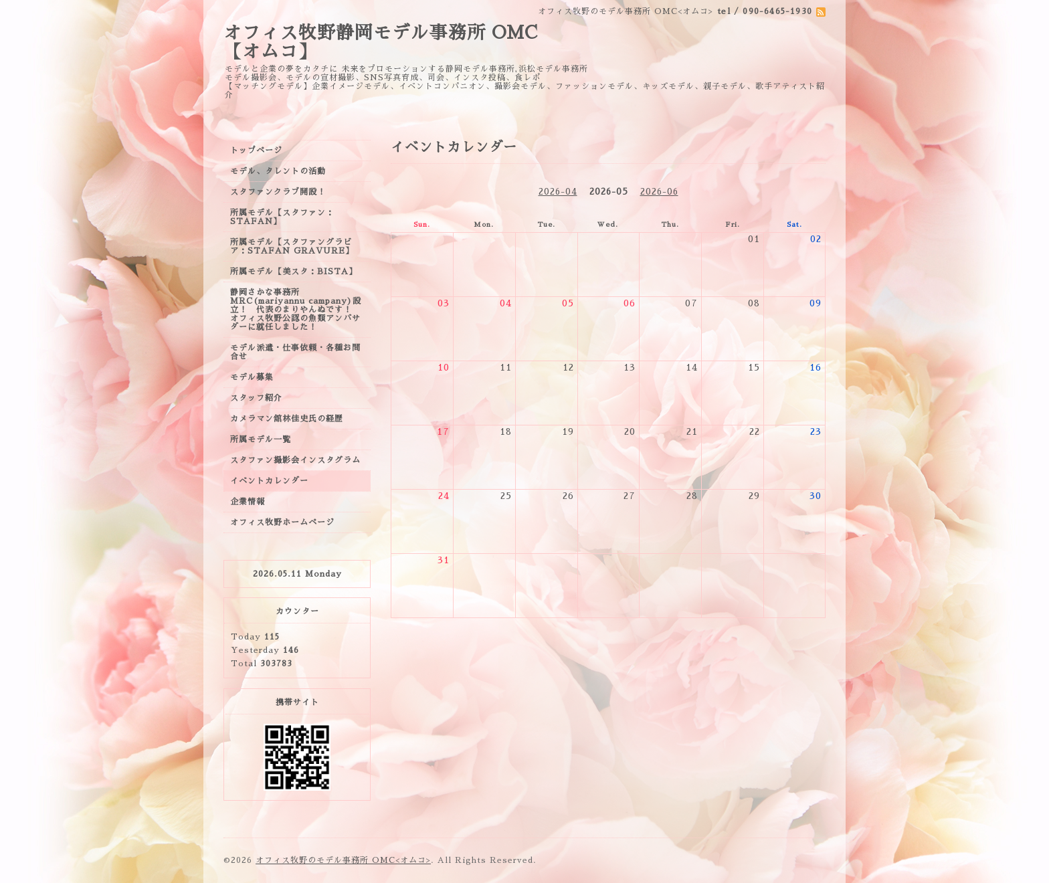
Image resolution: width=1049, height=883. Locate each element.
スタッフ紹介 (256, 398)
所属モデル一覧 (260, 439)
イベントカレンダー (269, 481)
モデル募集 (252, 377)
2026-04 (558, 191)
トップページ (256, 150)
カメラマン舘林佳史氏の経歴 (286, 419)
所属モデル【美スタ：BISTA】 (293, 272)
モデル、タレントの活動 (278, 171)
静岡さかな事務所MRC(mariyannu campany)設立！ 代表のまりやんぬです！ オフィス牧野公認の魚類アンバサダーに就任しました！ (295, 309)
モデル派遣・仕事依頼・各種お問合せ (295, 352)
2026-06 (659, 191)
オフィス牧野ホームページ (282, 522)
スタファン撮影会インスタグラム (295, 460)
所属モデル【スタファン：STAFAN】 (282, 217)
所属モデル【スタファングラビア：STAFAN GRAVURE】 (292, 246)
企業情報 (247, 502)
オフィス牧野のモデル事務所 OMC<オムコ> (343, 860)
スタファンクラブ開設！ (278, 192)
